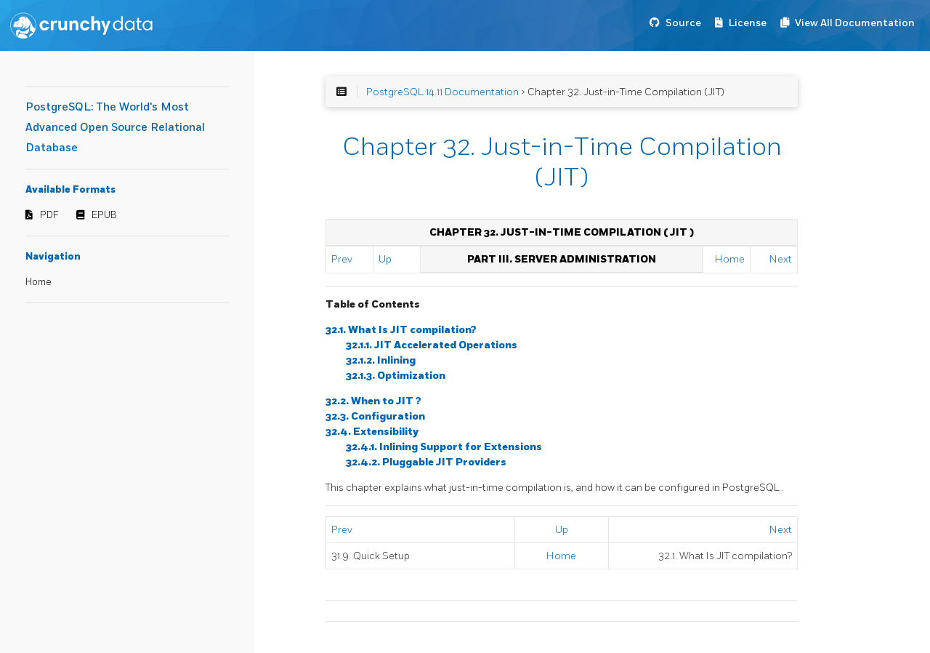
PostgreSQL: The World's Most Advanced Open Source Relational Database (115, 127)
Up (385, 259)
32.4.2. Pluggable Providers (426, 462)
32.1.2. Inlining (381, 360)
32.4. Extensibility (372, 431)
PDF (49, 215)
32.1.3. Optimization (395, 375)
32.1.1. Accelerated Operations (431, 345)
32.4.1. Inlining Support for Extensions (444, 447)
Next (780, 259)
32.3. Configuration (375, 416)
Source (683, 23)
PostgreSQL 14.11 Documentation (442, 92)
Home (38, 282)
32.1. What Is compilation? (401, 330)
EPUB (104, 215)
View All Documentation (855, 23)
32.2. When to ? (373, 401)
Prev (341, 259)
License (748, 23)
